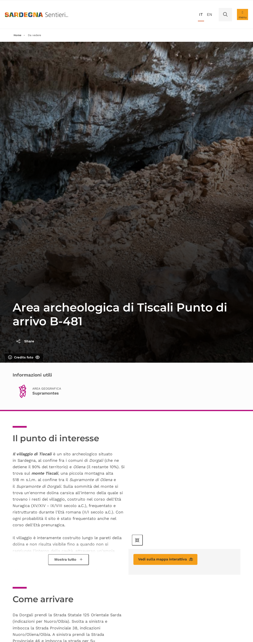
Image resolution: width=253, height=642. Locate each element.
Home (18, 35)
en (209, 14)
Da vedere (36, 35)
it (201, 14)
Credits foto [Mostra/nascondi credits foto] (24, 358)
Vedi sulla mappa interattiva (169, 560)
